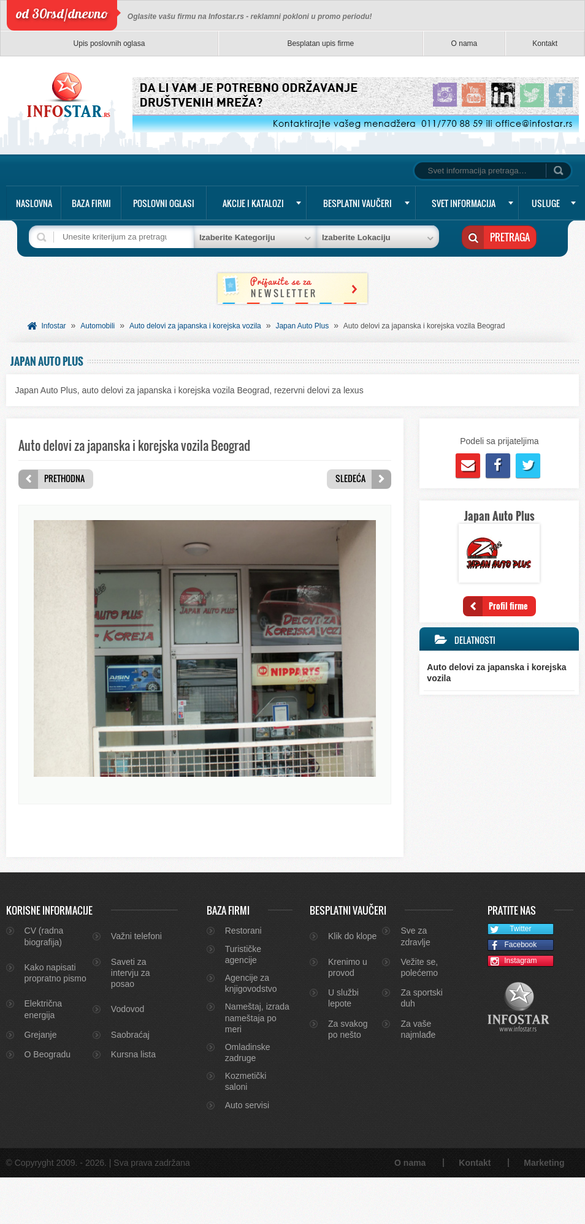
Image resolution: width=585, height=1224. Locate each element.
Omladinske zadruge (247, 1099)
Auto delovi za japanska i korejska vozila (195, 326)
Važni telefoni (136, 983)
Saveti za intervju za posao (130, 1019)
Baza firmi (91, 203)
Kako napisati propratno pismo (55, 1019)
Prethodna (64, 478)
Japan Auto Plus (302, 326)
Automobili (97, 326)
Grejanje (41, 1081)
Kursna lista (133, 1101)
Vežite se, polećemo (419, 1013)
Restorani (243, 977)
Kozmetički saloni (246, 1127)
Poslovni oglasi (163, 203)
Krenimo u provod (347, 1013)
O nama (464, 43)
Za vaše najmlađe (417, 1075)
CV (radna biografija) (44, 982)
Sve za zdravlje (415, 982)
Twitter (510, 976)
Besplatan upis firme (320, 43)
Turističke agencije (243, 1001)
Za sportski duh (421, 1044)
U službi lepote (343, 1044)
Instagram (512, 1008)
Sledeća (350, 478)
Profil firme (508, 605)
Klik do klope (352, 983)
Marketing (544, 1209)
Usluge (546, 203)
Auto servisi (247, 1152)
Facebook (512, 992)
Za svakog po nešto (348, 1075)
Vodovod (128, 1055)
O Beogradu (48, 1101)
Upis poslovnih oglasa (109, 43)
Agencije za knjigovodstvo (251, 1029)
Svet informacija (463, 203)
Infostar (54, 326)
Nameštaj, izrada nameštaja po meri (257, 1064)
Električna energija (43, 1055)
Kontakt (544, 43)
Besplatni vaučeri (357, 203)
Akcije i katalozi (253, 203)
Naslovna (34, 203)
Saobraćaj (130, 1081)
